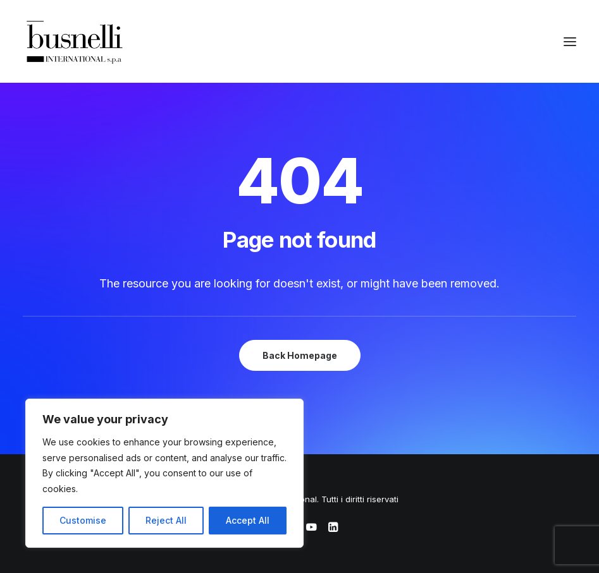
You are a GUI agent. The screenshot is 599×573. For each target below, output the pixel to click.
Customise (82, 520)
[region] (164, 473)
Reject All (166, 520)
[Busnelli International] (74, 41)
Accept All (247, 520)
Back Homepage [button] (299, 355)
